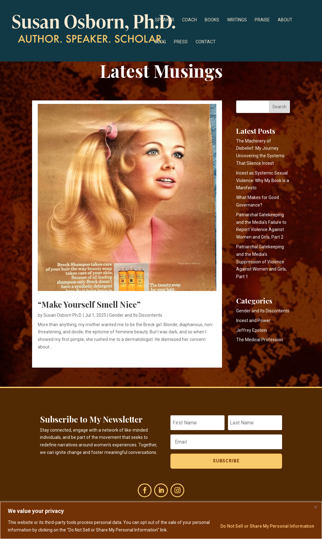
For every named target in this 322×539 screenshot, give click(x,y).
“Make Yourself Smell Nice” (89, 304)
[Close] (315, 507)
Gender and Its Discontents (135, 315)
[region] (161, 520)
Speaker (164, 20)
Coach (189, 20)
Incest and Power (253, 320)
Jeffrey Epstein (251, 330)
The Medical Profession (259, 339)
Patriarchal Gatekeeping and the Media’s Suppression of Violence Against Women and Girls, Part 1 (261, 261)
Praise (262, 20)
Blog (160, 42)
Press (181, 42)
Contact (206, 42)
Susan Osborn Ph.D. (62, 315)
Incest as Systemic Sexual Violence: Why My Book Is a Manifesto (262, 180)
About (285, 20)
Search (279, 106)
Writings (237, 20)
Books (212, 20)
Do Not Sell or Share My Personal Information (267, 526)
